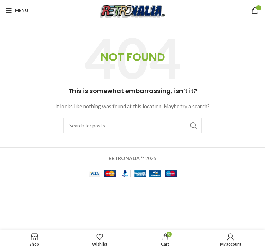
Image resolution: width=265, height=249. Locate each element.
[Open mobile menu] (17, 10)
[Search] (132, 125)
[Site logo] (133, 10)
